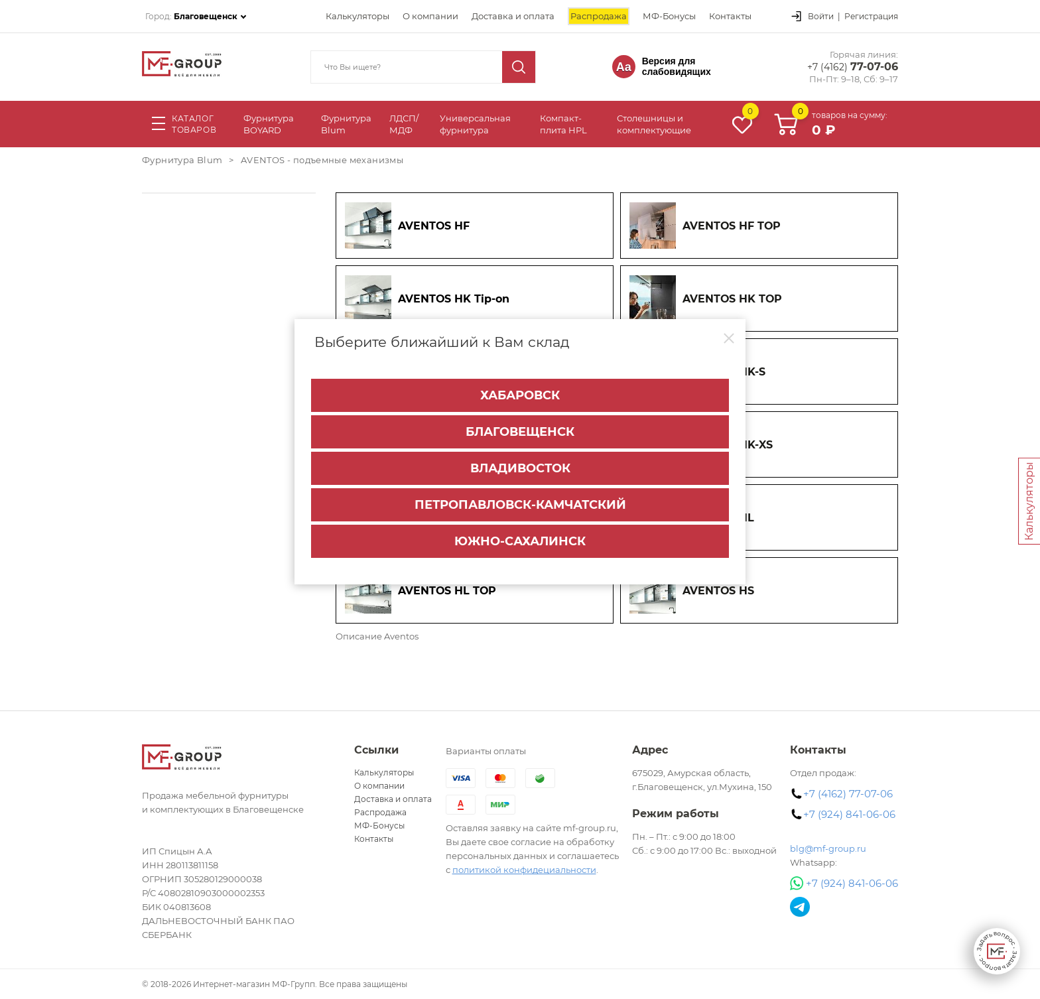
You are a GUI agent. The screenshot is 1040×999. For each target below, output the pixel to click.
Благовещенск (520, 430)
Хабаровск (520, 393)
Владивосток (520, 466)
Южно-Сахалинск (520, 539)
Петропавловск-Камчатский (520, 503)
